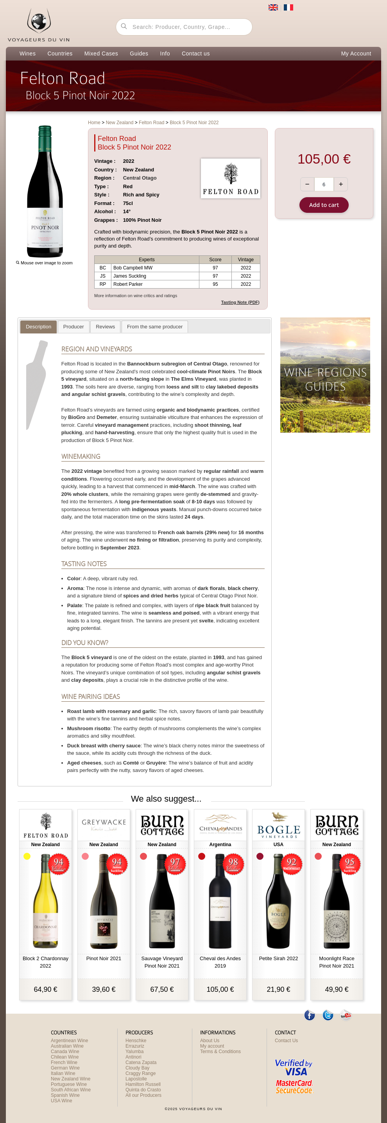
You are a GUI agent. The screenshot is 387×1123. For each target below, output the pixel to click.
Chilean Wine (65, 1057)
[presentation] (38, 327)
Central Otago (140, 178)
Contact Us (286, 1040)
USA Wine (61, 1100)
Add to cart (324, 205)
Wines (28, 53)
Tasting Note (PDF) (240, 302)
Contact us (196, 53)
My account (212, 1046)
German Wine (65, 1068)
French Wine (64, 1062)
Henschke (135, 1040)
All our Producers (143, 1095)
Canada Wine (65, 1051)
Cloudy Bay (137, 1068)
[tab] (38, 327)
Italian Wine (63, 1073)
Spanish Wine (65, 1095)
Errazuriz (134, 1046)
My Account (356, 53)
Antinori (133, 1057)
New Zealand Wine (70, 1079)
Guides (139, 53)
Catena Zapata (140, 1062)
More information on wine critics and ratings (135, 295)
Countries (59, 53)
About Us (209, 1040)
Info (165, 53)
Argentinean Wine (69, 1040)
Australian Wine (67, 1046)
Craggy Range (140, 1073)
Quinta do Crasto (143, 1090)
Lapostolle (136, 1079)
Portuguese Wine (69, 1084)
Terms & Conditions (220, 1051)
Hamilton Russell (143, 1084)
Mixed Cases (101, 53)
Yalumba (134, 1051)
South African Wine (71, 1090)
